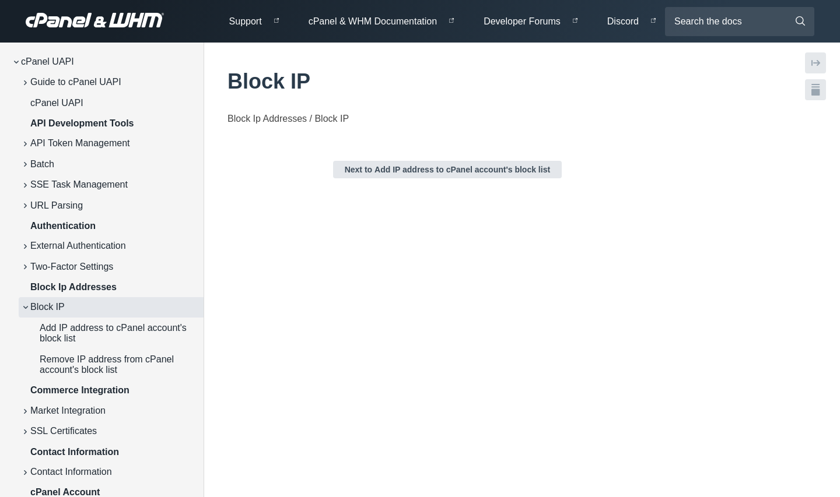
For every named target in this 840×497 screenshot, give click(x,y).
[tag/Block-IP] (221, 81)
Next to (447, 169)
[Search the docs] (739, 21)
